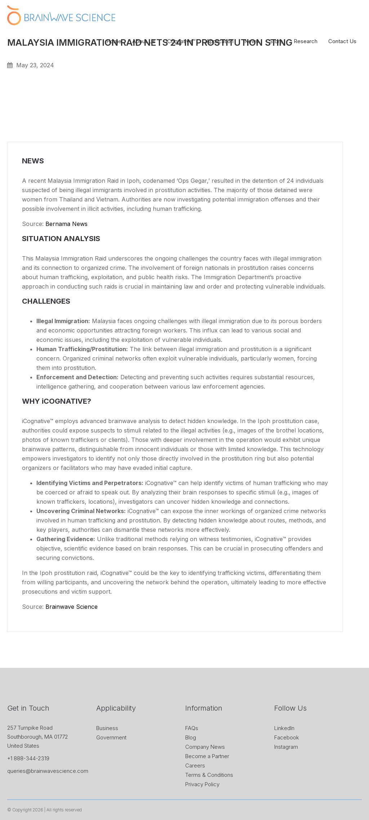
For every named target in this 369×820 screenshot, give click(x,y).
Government (111, 737)
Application (220, 41)
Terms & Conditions (209, 774)
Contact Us (342, 41)
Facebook (286, 737)
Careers (195, 765)
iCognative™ (180, 41)
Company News (205, 746)
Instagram (286, 746)
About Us (143, 41)
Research (305, 41)
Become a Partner (207, 756)
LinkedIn (284, 728)
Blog (190, 737)
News (251, 41)
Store (276, 41)
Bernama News (66, 223)
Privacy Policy (202, 784)
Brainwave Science (71, 606)
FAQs (191, 728)
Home (113, 41)
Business (107, 728)
